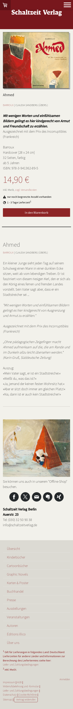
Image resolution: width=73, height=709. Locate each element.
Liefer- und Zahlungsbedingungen (21, 664)
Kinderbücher (16, 557)
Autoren (12, 625)
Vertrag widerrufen (26, 699)
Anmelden (65, 679)
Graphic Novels (17, 574)
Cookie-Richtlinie (28, 694)
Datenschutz (10, 694)
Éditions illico (16, 634)
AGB (19, 682)
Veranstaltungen (18, 617)
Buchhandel (15, 591)
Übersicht (13, 548)
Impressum (9, 682)
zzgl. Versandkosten (26, 190)
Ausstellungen (16, 608)
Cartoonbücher (17, 566)
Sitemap (7, 699)
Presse (11, 600)
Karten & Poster (17, 583)
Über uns (13, 642)
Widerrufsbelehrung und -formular (21, 686)
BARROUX (8, 105)
